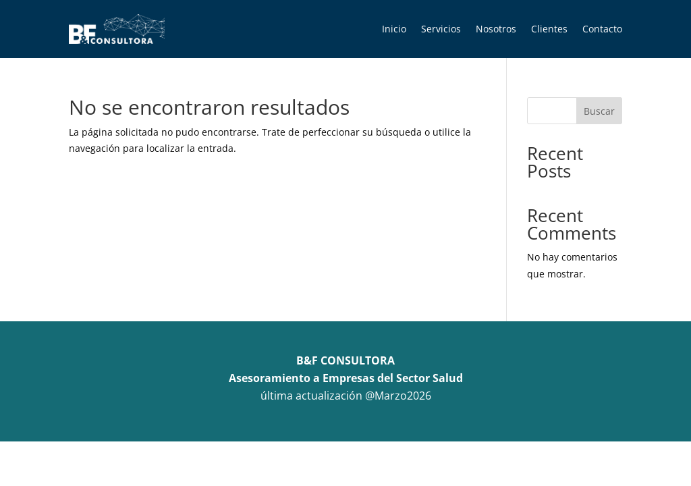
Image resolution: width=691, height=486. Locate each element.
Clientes (549, 28)
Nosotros (496, 28)
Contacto (602, 28)
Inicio (394, 28)
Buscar (599, 111)
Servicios (441, 28)
